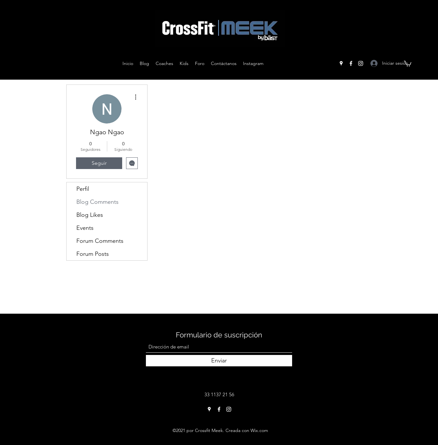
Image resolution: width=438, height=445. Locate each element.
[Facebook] (351, 63)
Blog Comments (97, 201)
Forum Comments (99, 240)
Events (85, 227)
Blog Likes (89, 214)
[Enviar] (219, 360)
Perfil (82, 188)
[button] (407, 63)
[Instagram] (360, 63)
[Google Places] (341, 63)
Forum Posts (92, 253)
